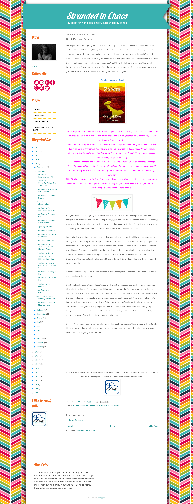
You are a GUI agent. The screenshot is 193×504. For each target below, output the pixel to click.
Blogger (101, 498)
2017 (37, 356)
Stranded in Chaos (96, 15)
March (39, 339)
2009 (37, 389)
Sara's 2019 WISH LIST (45, 241)
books (92, 405)
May (38, 331)
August (40, 318)
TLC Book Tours (113, 405)
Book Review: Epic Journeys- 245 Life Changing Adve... (44, 247)
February (40, 343)
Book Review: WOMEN (45, 231)
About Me (39, 116)
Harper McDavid (101, 405)
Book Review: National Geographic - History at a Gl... (46, 265)
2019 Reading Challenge (80, 405)
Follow (34, 66)
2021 (37, 156)
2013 (37, 372)
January (40, 347)
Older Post (153, 426)
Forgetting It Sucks (44, 227)
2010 (37, 385)
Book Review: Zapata (44, 253)
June (38, 327)
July (38, 322)
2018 (37, 352)
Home (112, 426)
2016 (37, 360)
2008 (37, 393)
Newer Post (71, 426)
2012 (37, 377)
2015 (37, 364)
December (41, 167)
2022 (37, 151)
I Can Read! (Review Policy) (42, 129)
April (38, 335)
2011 (37, 381)
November (41, 171)
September (41, 314)
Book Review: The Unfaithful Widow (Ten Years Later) (46, 183)
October (40, 310)
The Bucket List (42, 122)
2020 (37, 160)
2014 (37, 368)
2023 (37, 147)
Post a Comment (76, 420)
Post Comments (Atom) (86, 431)
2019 (37, 164)
